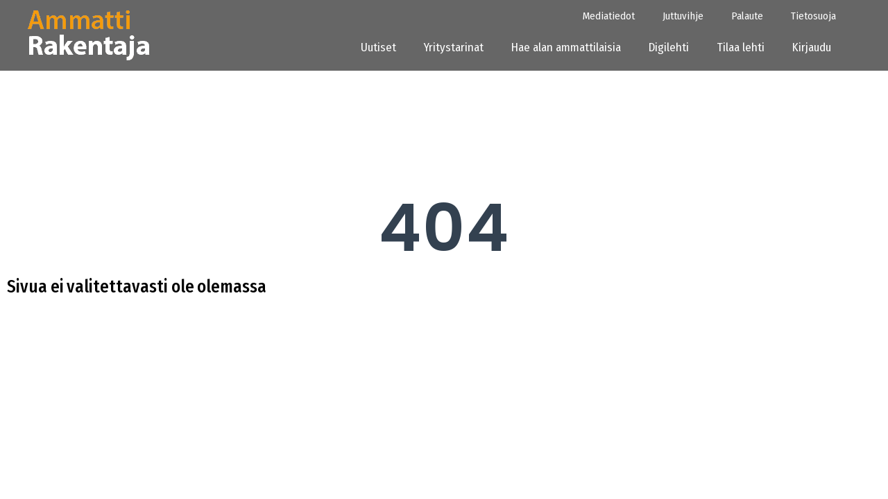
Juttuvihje (683, 16)
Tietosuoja (813, 16)
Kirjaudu (815, 47)
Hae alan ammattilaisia (566, 47)
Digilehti (669, 47)
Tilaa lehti (741, 47)
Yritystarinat (454, 47)
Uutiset (378, 47)
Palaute (747, 16)
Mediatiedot (609, 16)
